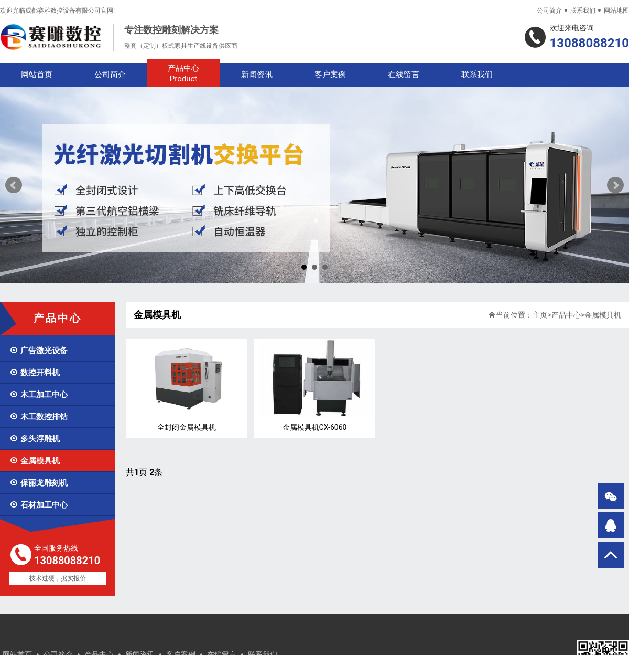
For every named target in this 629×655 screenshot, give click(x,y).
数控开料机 (34, 372)
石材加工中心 (38, 504)
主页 (540, 315)
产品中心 (183, 74)
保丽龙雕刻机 (38, 482)
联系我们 (582, 10)
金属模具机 (34, 460)
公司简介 (549, 10)
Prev (13, 185)
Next (615, 185)
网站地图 (616, 10)
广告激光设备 (38, 350)
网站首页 (36, 74)
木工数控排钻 (38, 416)
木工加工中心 (38, 394)
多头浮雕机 (34, 438)
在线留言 (403, 74)
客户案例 (330, 74)
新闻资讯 (257, 74)
